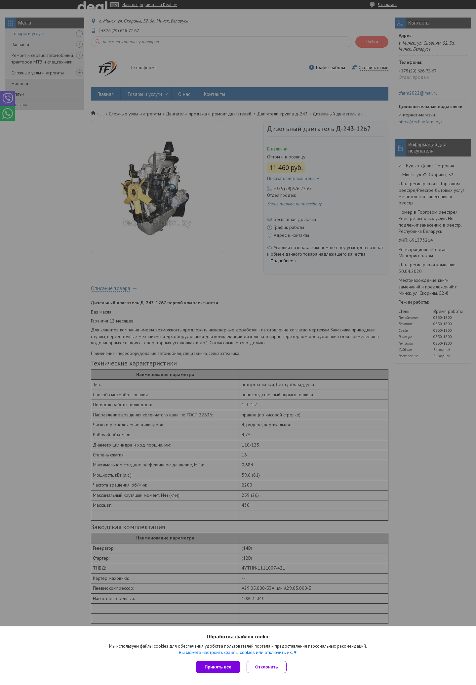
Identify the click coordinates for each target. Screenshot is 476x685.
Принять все (218, 666)
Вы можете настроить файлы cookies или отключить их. (235, 652)
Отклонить (266, 666)
